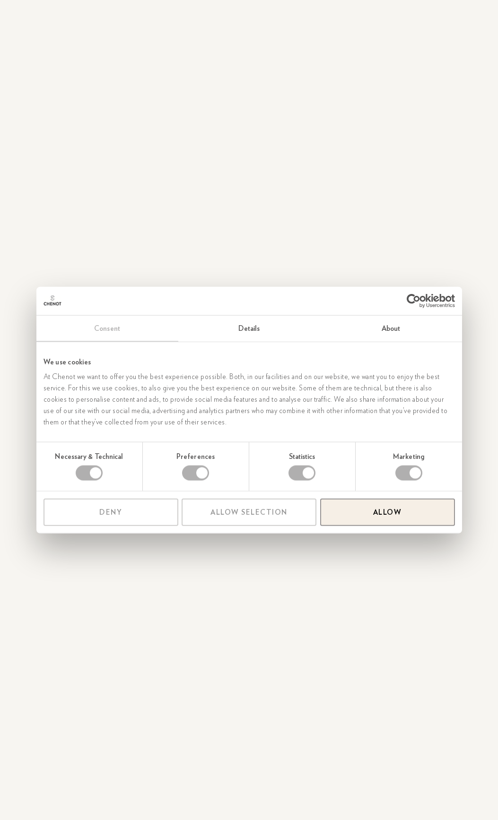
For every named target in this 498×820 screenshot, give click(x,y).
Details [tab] (249, 328)
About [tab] (391, 328)
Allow (387, 512)
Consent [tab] (107, 328)
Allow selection (249, 512)
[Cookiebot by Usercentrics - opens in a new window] (413, 300)
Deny (110, 512)
